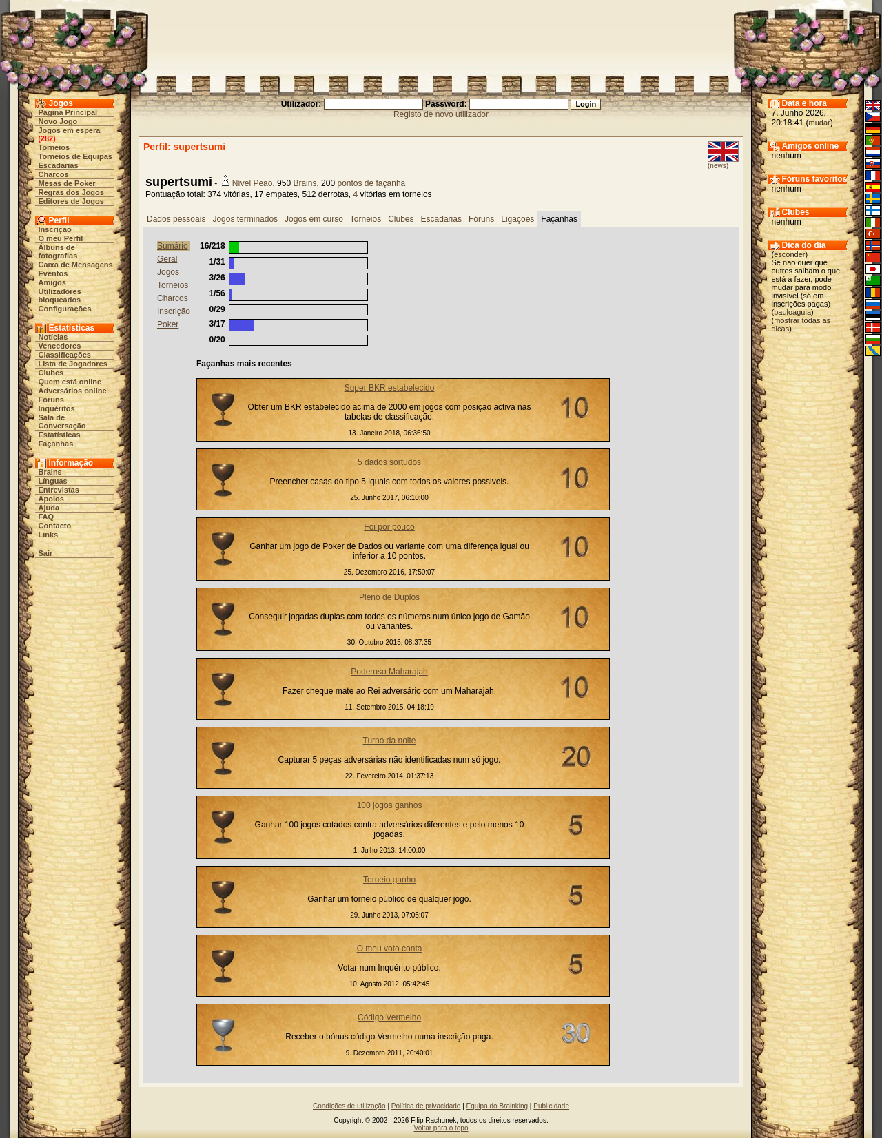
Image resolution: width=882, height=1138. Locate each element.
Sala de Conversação (62, 421)
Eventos (53, 273)
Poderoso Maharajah (389, 671)
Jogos (168, 272)
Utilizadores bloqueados (60, 295)
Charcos (54, 174)
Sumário (172, 246)
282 (47, 138)
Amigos (52, 282)
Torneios (54, 147)
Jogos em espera (70, 130)
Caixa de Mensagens (76, 264)
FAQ (46, 517)
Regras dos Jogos (71, 192)
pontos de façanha (371, 183)
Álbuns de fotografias (58, 251)
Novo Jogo (58, 121)
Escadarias (59, 165)
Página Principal (68, 112)
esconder (789, 254)
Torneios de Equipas (75, 156)
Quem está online (70, 381)
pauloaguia (792, 312)
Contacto (55, 525)
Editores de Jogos (71, 201)
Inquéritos (57, 408)
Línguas (53, 481)
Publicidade (551, 1106)
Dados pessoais (176, 219)
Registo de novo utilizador (441, 114)
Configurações (65, 308)
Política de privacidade (426, 1106)
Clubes (51, 373)
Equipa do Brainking (497, 1106)
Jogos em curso (314, 219)
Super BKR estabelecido (390, 388)
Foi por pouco (389, 527)
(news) (718, 165)
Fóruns (51, 399)
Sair (46, 553)
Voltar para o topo (441, 1128)
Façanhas (56, 443)
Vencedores (60, 346)
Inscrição (55, 229)
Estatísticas (60, 435)
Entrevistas (59, 490)
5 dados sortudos (389, 462)
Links (49, 534)
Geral (167, 259)
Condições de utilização (349, 1106)
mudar (819, 122)
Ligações (517, 219)
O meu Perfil (61, 238)
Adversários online (73, 390)
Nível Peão (252, 183)
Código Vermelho (389, 1017)
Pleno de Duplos (389, 597)
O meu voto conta (389, 948)
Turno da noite (389, 740)
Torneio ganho (389, 879)
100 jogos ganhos (389, 805)
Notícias (53, 337)
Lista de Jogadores (73, 364)
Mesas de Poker (67, 183)
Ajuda (49, 508)
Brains (50, 472)
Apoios (51, 499)
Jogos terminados (245, 219)
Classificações (65, 355)
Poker (167, 324)
